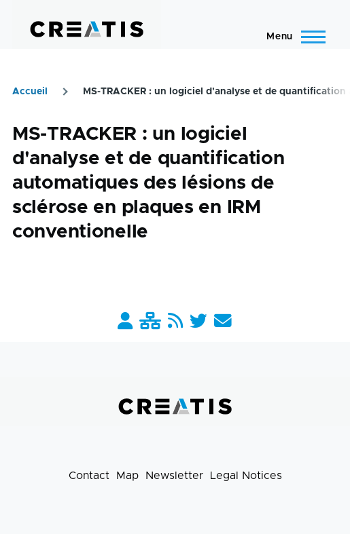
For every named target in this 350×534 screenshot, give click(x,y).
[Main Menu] (292, 36)
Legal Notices (246, 475)
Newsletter (174, 475)
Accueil (30, 91)
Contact (89, 475)
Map (127, 475)
